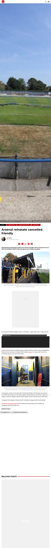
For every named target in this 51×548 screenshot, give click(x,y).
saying (30, 352)
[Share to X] (22, 244)
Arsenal (4, 350)
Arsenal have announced (9, 247)
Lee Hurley (9, 238)
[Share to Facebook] (19, 244)
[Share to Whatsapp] (25, 244)
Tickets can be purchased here (9, 403)
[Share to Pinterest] (32, 244)
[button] (45, 1)
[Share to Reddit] (29, 244)
